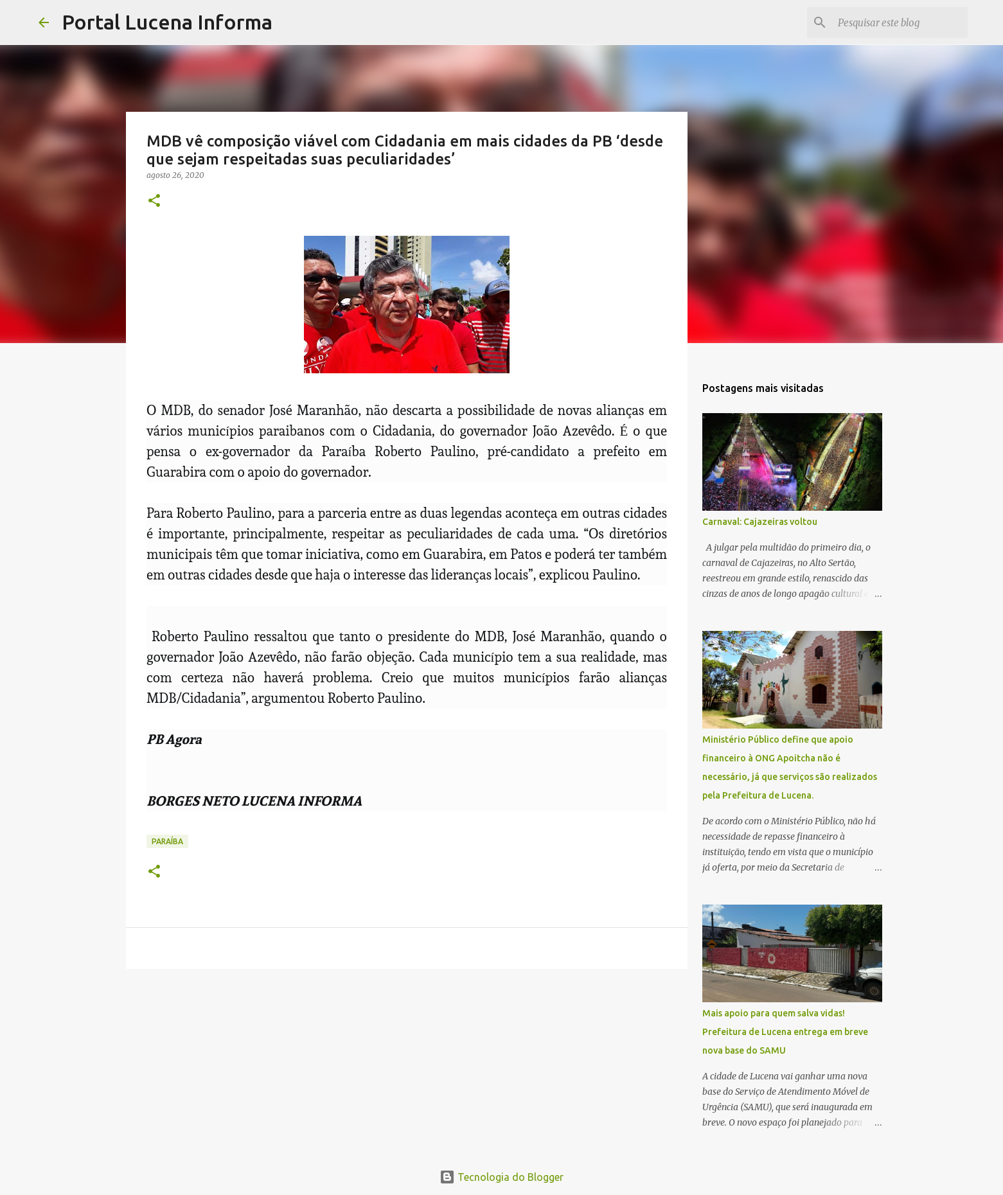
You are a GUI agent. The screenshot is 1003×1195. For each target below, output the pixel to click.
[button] (154, 201)
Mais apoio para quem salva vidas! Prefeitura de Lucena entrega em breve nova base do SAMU (785, 1032)
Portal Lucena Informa (167, 21)
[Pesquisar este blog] (900, 22)
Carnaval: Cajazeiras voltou (759, 522)
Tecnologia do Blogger (501, 1177)
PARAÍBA (167, 841)
